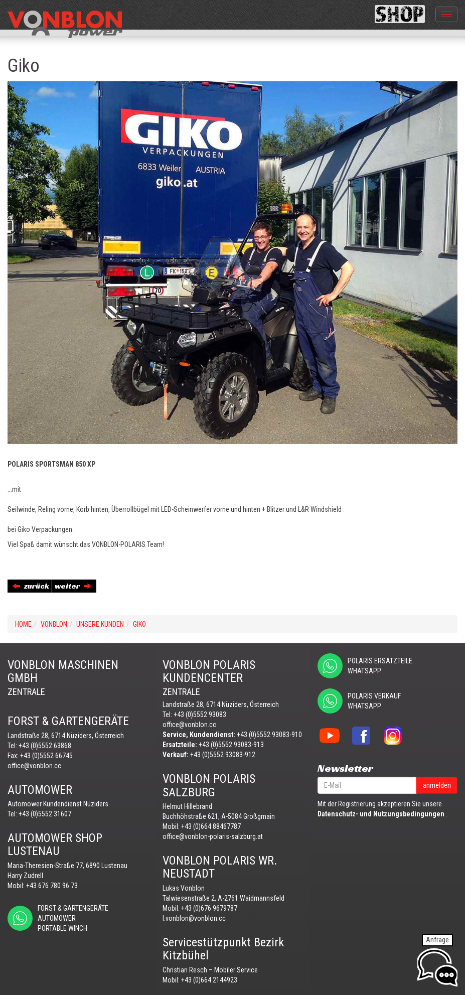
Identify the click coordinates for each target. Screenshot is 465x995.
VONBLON (54, 624)
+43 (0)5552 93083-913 (231, 745)
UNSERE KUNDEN (100, 624)
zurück (31, 586)
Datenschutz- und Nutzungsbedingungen (381, 814)
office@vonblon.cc (34, 766)
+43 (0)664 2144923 (209, 980)
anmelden (437, 785)
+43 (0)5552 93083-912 (222, 755)
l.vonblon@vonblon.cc (194, 918)
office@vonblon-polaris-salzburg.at (213, 836)
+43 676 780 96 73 (52, 886)
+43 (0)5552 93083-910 (269, 735)
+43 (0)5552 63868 (45, 746)
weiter (73, 586)
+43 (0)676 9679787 (209, 908)
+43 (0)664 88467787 (211, 826)
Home (23, 624)
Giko (139, 624)
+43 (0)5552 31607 (45, 814)
